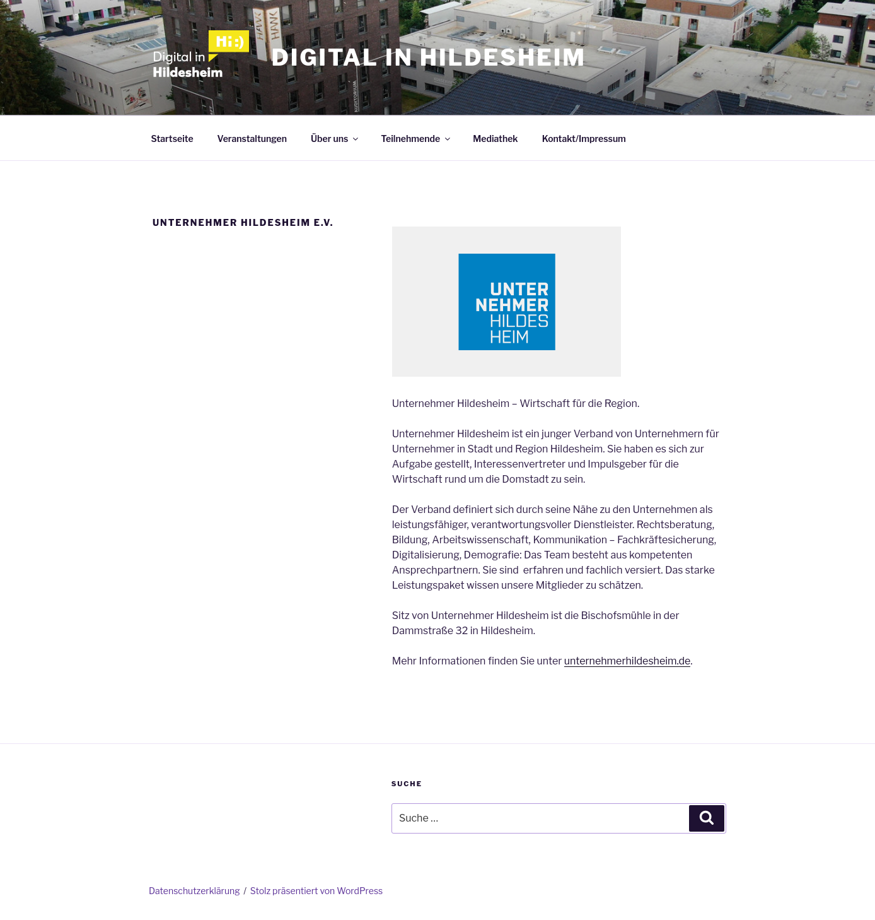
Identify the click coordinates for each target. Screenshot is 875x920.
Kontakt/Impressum (584, 138)
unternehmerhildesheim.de (627, 661)
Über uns (335, 138)
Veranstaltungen (252, 138)
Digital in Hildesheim (428, 57)
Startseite (172, 138)
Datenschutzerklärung (194, 890)
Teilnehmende (416, 138)
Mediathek (495, 138)
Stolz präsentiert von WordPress (316, 890)
